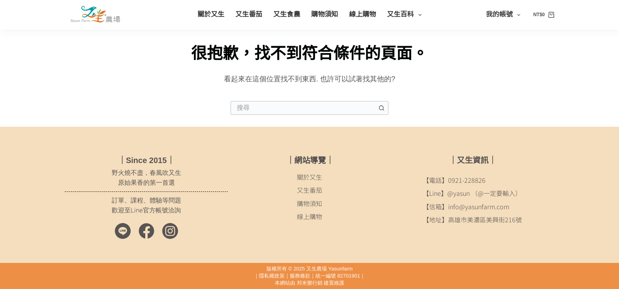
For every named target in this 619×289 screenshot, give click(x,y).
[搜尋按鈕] (381, 108)
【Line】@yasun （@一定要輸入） (472, 193)
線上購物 (362, 14)
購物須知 (324, 14)
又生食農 (286, 14)
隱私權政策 (272, 276)
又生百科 (405, 15)
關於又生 (210, 14)
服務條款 (300, 276)
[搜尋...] (303, 108)
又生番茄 (248, 14)
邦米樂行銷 (310, 283)
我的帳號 (504, 15)
